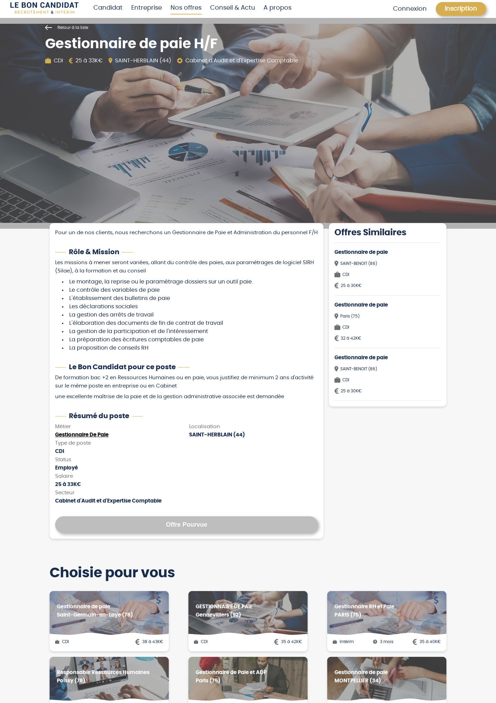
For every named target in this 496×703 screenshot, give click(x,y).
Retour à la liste (66, 27)
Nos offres (186, 8)
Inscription (461, 9)
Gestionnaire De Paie (81, 434)
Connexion (410, 9)
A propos (277, 8)
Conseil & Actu (232, 8)
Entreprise (146, 8)
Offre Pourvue (186, 524)
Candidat (108, 8)
